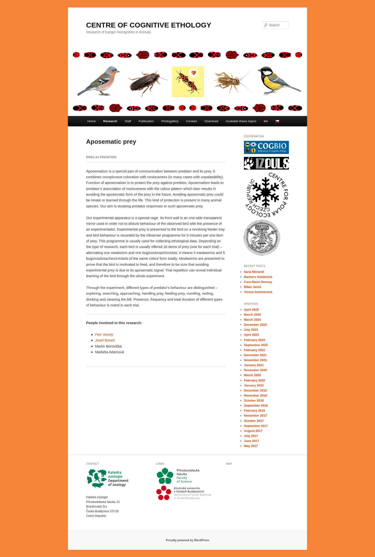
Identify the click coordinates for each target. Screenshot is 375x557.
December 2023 (255, 324)
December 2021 (255, 355)
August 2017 (253, 431)
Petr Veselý (104, 334)
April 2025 (251, 309)
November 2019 (255, 395)
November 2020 (255, 370)
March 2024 (252, 319)
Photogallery (170, 121)
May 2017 (251, 446)
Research (110, 121)
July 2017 (251, 436)
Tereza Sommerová (258, 292)
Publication (146, 121)
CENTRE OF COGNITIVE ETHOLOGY (148, 25)
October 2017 (254, 421)
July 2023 (251, 329)
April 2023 (251, 334)
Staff (128, 121)
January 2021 (254, 365)
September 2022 (256, 345)
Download (211, 121)
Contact (191, 121)
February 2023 (254, 340)
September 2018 (256, 405)
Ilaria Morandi (254, 272)
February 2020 (254, 380)
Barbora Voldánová (258, 277)
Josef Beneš (105, 340)
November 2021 (255, 360)
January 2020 (254, 385)
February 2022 (254, 350)
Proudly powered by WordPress (187, 540)
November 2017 (255, 415)
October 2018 (254, 400)
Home (91, 121)
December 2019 (255, 390)
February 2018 (254, 410)
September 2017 (256, 426)
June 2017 (251, 441)
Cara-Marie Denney (258, 282)
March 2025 (252, 314)
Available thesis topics (241, 121)
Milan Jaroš (252, 287)
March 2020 (252, 375)
